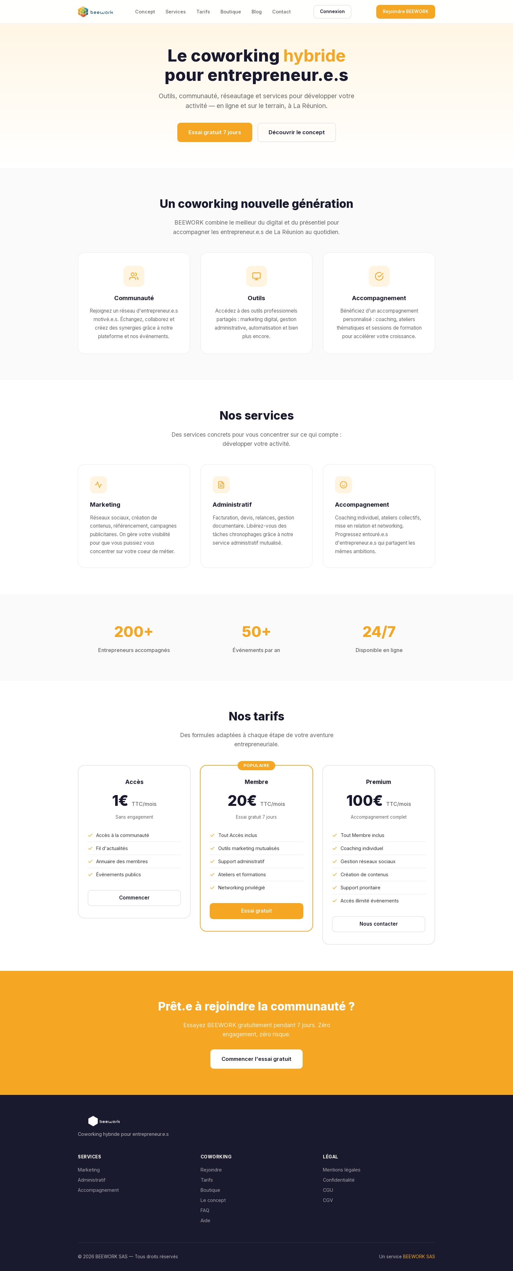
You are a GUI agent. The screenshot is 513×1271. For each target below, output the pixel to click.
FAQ (205, 1210)
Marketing (89, 1169)
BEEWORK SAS (419, 1256)
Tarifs (203, 11)
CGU (328, 1190)
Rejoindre (211, 1169)
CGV (328, 1200)
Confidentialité (339, 1180)
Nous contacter (379, 924)
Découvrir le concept (297, 132)
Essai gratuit (256, 911)
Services (176, 11)
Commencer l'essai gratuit (256, 1059)
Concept (145, 11)
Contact (281, 11)
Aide (205, 1220)
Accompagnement (98, 1190)
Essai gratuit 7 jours (214, 132)
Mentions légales (342, 1169)
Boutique (231, 11)
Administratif (91, 1180)
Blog (257, 11)
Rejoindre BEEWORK (406, 11)
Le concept (213, 1200)
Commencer (134, 898)
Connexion (332, 11)
